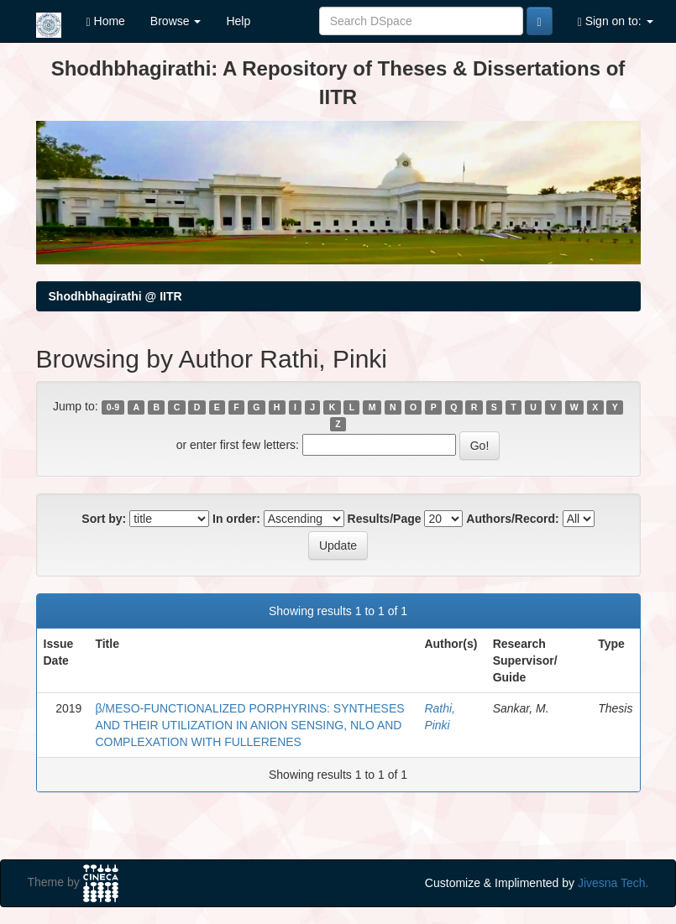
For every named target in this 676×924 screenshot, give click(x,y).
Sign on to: (615, 21)
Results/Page (385, 518)
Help (238, 21)
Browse (176, 21)
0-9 (113, 407)
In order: (236, 518)
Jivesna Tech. (613, 883)
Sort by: (103, 518)
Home (105, 21)
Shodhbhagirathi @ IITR (115, 296)
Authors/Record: (512, 518)
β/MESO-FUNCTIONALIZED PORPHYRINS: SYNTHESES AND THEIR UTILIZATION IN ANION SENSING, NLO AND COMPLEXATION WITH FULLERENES (249, 725)
